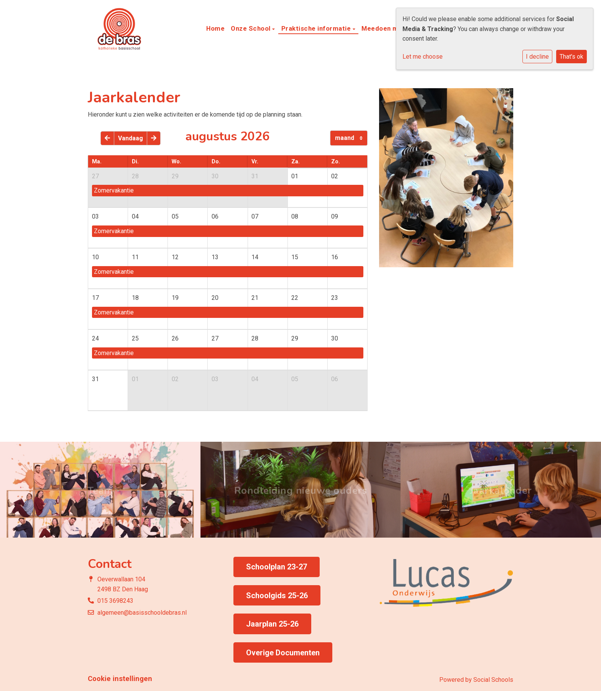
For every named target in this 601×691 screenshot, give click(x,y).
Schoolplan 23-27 (276, 566)
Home (215, 28)
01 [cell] (294, 176)
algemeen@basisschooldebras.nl (142, 612)
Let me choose (422, 56)
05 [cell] (175, 216)
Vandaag (130, 138)
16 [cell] (334, 257)
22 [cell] (294, 297)
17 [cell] (95, 297)
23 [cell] (334, 297)
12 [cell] (175, 257)
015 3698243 (115, 600)
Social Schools (493, 679)
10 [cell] (95, 257)
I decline (537, 56)
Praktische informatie (317, 28)
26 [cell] (175, 338)
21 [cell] (254, 297)
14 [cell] (254, 257)
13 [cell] (215, 257)
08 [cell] (294, 216)
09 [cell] (334, 216)
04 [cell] (135, 216)
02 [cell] (334, 176)
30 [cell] (215, 176)
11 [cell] (135, 257)
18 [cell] (135, 297)
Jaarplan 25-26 (272, 623)
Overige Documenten (283, 652)
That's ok (571, 56)
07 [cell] (254, 216)
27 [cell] (95, 176)
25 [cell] (135, 338)
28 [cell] (135, 176)
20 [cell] (215, 297)
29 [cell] (175, 176)
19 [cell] (175, 297)
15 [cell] (294, 257)
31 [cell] (254, 176)
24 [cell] (95, 338)
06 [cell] (215, 216)
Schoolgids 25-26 (277, 595)
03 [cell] (95, 216)
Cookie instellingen (120, 678)
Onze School (251, 28)
